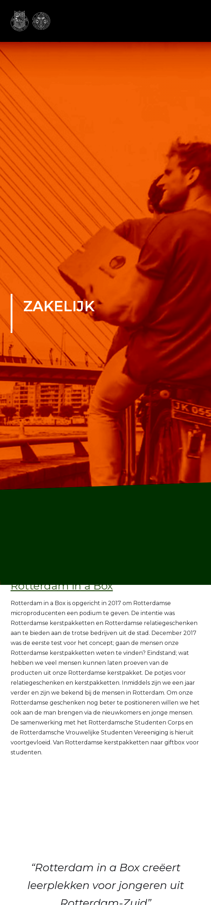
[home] (31, 21)
